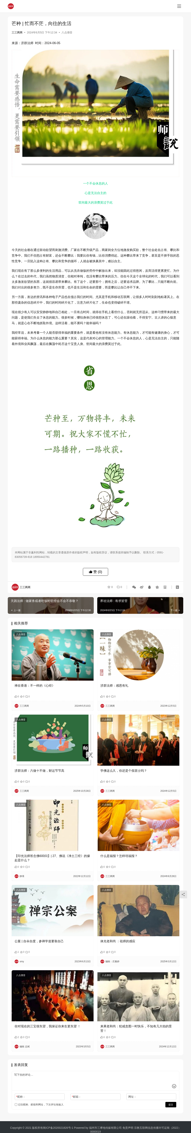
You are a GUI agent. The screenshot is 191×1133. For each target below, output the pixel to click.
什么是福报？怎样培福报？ (119, 856)
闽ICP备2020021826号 (57, 1127)
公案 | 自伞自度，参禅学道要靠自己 (39, 941)
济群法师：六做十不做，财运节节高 (39, 770)
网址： (132, 1096)
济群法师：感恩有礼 (114, 685)
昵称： (20, 1096)
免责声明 (128, 1127)
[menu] (179, 6)
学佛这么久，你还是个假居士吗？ (123, 770)
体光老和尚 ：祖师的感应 (117, 941)
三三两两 (17, 32)
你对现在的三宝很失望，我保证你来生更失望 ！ (48, 1026)
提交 (170, 1104)
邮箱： (76, 1096)
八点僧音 (67, 32)
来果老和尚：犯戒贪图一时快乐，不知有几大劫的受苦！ (136, 1028)
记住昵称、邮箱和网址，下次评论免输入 (39, 1104)
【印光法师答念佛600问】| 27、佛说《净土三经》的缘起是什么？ (52, 858)
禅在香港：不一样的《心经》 (35, 685)
